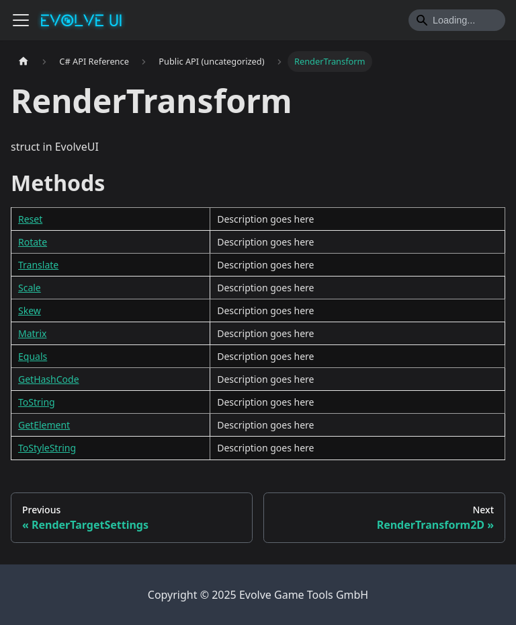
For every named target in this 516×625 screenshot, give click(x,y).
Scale (29, 287)
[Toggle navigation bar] (21, 20)
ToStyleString (47, 447)
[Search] (456, 20)
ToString (36, 402)
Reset (30, 219)
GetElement (44, 424)
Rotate (32, 241)
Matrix (32, 333)
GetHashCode (48, 379)
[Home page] (23, 61)
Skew (29, 310)
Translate (38, 264)
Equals (32, 356)
